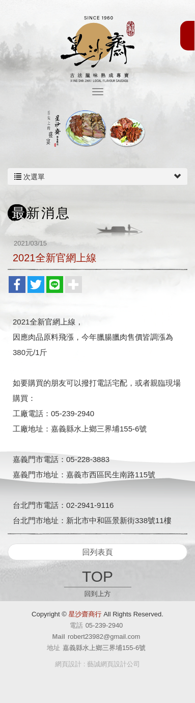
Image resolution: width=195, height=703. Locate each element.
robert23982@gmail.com (104, 636)
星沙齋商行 (97, 48)
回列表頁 (97, 552)
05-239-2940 (104, 625)
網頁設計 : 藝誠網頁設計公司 (97, 664)
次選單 (97, 177)
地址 (53, 648)
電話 (76, 625)
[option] (97, 129)
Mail (58, 636)
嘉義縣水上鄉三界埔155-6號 (104, 648)
